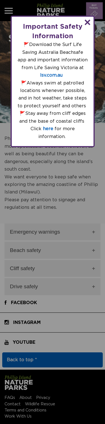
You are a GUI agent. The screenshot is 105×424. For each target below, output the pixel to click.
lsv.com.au (51, 75)
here (48, 129)
